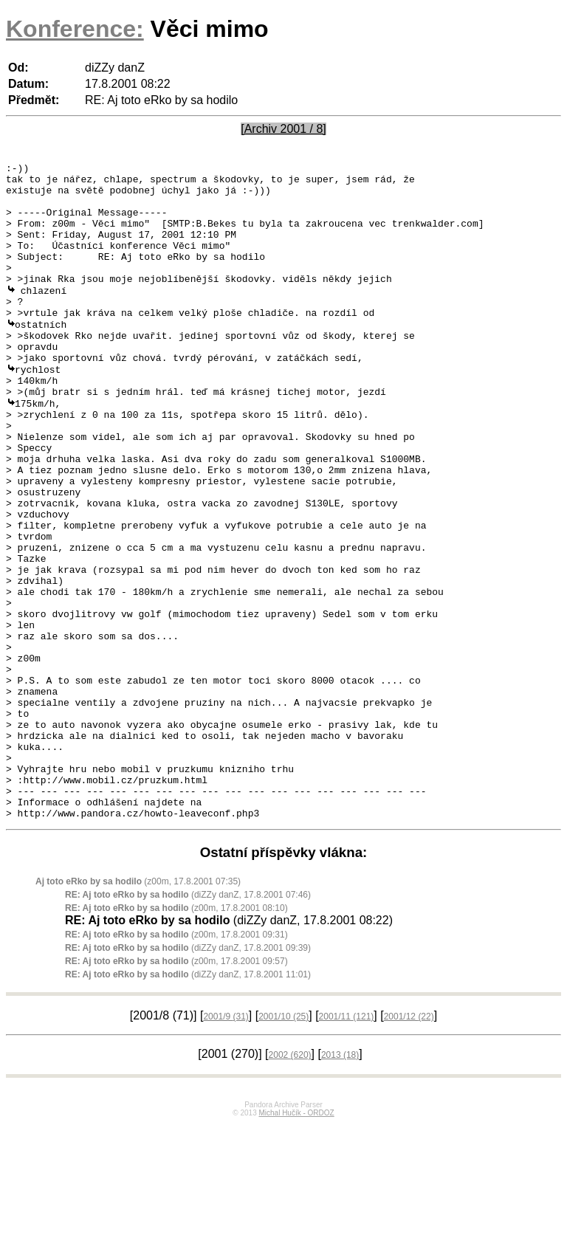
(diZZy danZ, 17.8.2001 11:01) (188, 1102)
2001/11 (346, 1144)
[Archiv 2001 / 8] (283, 129)
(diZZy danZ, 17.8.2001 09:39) (188, 1075)
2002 (290, 1182)
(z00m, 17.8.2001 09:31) (176, 1062)
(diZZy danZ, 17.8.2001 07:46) (188, 1022)
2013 (340, 1182)
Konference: (75, 29)
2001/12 (409, 1144)
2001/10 (283, 1144)
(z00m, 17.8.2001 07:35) (138, 1009)
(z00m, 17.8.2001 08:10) (176, 1036)
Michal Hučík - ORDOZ (296, 1240)
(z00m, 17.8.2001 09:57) (176, 1089)
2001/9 (225, 1144)
